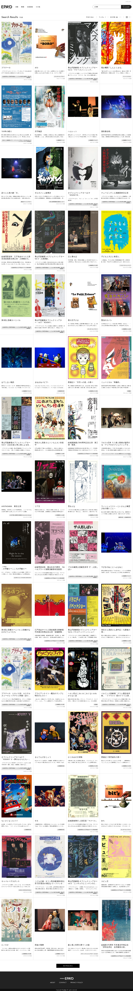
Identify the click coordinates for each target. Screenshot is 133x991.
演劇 (16, 7)
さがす (126, 7)
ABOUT (52, 983)
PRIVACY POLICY (76, 983)
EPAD (64, 990)
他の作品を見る (68, 966)
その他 (38, 7)
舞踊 (22, 7)
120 (120, 17)
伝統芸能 (30, 7)
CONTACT (62, 983)
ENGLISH (129, 1)
